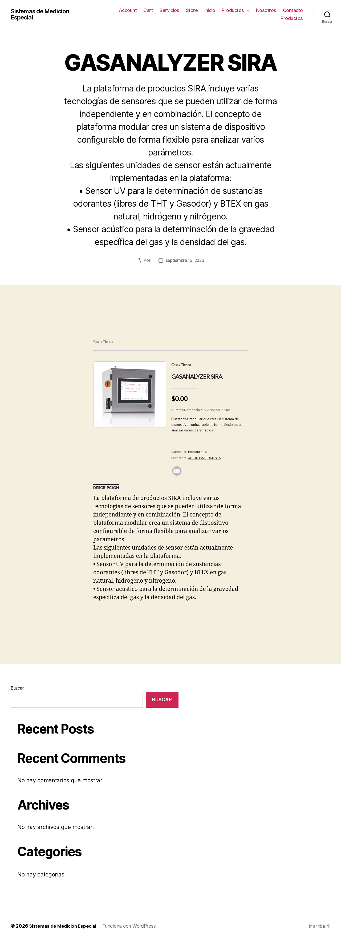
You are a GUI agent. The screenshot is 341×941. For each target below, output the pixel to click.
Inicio (209, 10)
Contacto (293, 10)
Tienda (108, 341)
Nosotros (266, 10)
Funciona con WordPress (133, 926)
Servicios (169, 10)
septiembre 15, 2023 (185, 260)
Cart (148, 10)
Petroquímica (198, 452)
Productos (233, 10)
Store (192, 10)
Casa (96, 341)
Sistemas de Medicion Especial (43, 14)
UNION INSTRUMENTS (204, 458)
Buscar (17, 688)
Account (128, 10)
